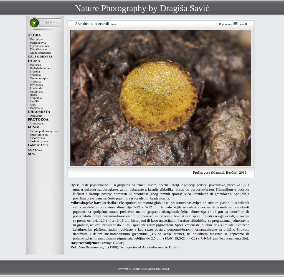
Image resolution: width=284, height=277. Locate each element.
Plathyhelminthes (39, 68)
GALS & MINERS (40, 56)
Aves (32, 104)
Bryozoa (34, 71)
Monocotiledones (40, 52)
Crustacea (35, 81)
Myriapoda (36, 84)
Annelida (34, 74)
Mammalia (36, 107)
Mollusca (35, 64)
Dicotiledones (38, 49)
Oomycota (35, 115)
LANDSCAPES (38, 145)
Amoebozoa (36, 123)
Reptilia (34, 101)
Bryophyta (36, 39)
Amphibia (35, 97)
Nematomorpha (38, 78)
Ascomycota (37, 137)
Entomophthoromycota (43, 131)
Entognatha (36, 91)
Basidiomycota (38, 141)
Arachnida (35, 88)
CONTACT (35, 149)
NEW (31, 154)
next (241, 24)
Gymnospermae (40, 46)
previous (227, 24)
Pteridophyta (38, 42)
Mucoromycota (38, 134)
